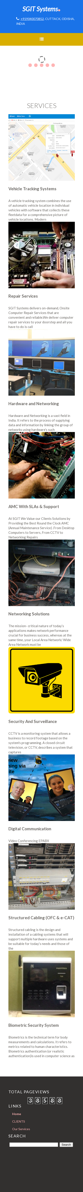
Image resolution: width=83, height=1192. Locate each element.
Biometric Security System (33, 1025)
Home (16, 1114)
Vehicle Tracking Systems (32, 188)
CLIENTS (18, 1121)
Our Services (21, 1129)
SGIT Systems (41, 9)
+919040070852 (32, 19)
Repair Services (23, 295)
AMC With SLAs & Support (33, 506)
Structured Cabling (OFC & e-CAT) (41, 917)
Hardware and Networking (33, 403)
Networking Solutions (29, 613)
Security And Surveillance (32, 721)
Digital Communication (29, 828)
